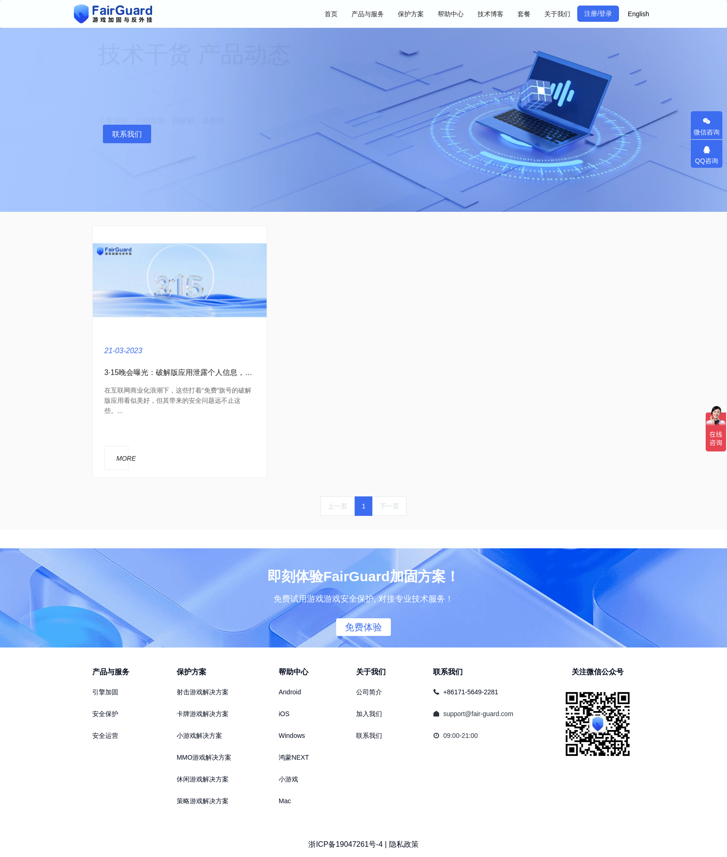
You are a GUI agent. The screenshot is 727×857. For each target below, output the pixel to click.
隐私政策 (404, 844)
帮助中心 (293, 672)
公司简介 (369, 692)
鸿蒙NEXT (294, 757)
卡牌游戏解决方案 (203, 713)
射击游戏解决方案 (203, 692)
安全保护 (105, 713)
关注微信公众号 (598, 672)
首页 (331, 14)
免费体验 (363, 627)
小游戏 (288, 779)
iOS (284, 713)
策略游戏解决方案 (203, 801)
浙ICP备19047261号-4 (345, 844)
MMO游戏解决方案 (204, 757)
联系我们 (127, 134)
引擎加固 (105, 692)
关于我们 (371, 672)
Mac (285, 801)
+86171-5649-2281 (470, 692)
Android (290, 692)
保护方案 (191, 672)
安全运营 (105, 735)
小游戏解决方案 (199, 735)
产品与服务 (110, 672)
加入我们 (369, 713)
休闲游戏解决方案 (203, 779)
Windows (292, 735)
